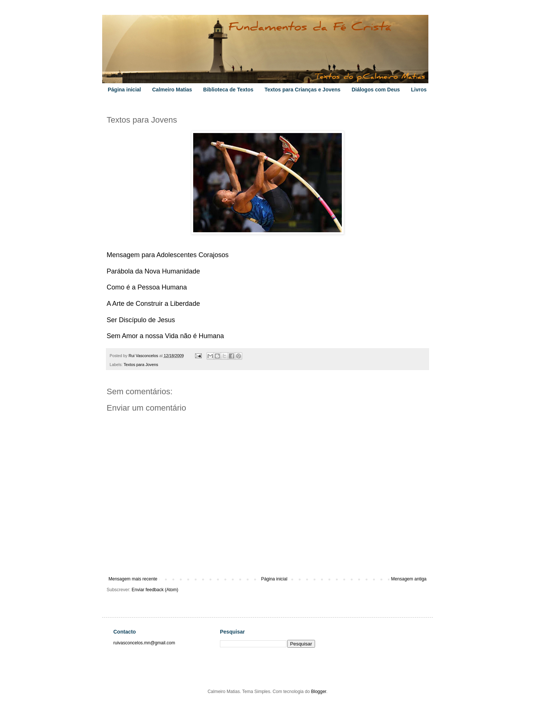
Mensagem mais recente (132, 579)
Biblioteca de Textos (228, 90)
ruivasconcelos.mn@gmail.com (144, 642)
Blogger (318, 691)
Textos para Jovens (141, 364)
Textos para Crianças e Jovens (302, 90)
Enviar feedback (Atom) (155, 589)
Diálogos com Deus (375, 90)
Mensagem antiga (409, 579)
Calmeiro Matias (172, 90)
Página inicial (124, 90)
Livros (419, 90)
